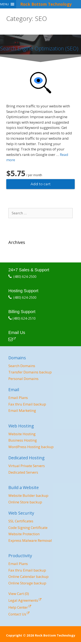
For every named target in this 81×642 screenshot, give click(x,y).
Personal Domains (23, 378)
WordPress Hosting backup (31, 446)
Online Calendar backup (28, 576)
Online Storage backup (27, 583)
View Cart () (18, 593)
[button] (4, 4)
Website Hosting (22, 433)
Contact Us (17, 614)
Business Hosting (22, 440)
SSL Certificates (20, 521)
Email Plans (18, 397)
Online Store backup (25, 502)
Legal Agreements (23, 600)
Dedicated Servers (23, 472)
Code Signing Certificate (28, 527)
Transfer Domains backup (30, 372)
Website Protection (24, 533)
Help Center (18, 607)
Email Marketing (22, 410)
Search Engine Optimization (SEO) (39, 48)
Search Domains (21, 365)
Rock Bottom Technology (46, 4)
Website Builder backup (28, 495)
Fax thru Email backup (27, 404)
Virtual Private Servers (26, 465)
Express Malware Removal (30, 540)
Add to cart (41, 184)
